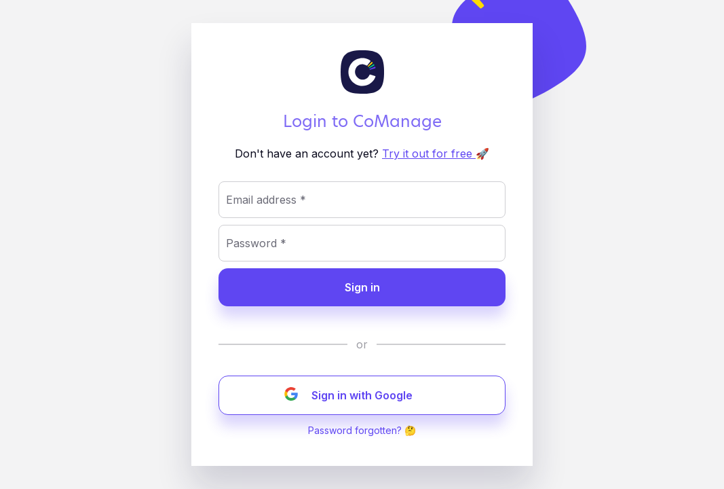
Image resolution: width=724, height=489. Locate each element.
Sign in (362, 287)
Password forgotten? (355, 430)
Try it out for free (429, 153)
